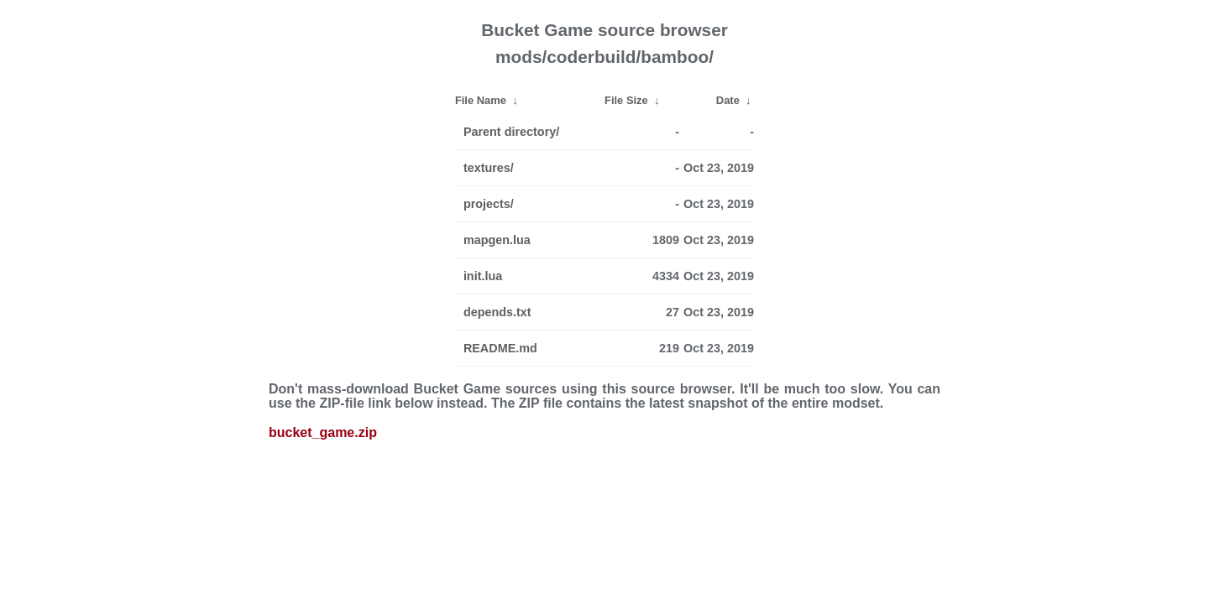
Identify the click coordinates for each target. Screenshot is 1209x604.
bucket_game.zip (323, 432)
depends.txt (497, 312)
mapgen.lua (497, 240)
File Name (480, 100)
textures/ (488, 167)
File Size (626, 100)
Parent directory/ (511, 131)
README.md (500, 348)
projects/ (488, 204)
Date (728, 100)
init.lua (482, 276)
